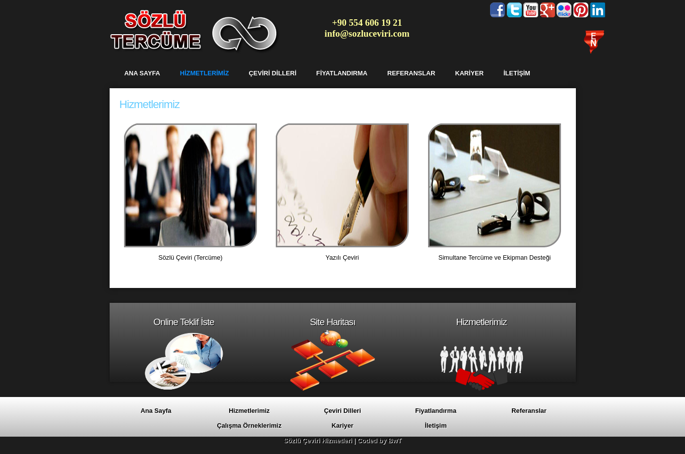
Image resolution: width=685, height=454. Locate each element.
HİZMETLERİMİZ (204, 72)
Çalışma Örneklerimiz (249, 425)
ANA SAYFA (142, 72)
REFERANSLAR (411, 72)
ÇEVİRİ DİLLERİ (273, 72)
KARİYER (469, 72)
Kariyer (342, 425)
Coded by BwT (379, 440)
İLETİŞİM (516, 72)
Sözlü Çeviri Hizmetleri (318, 440)
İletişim (435, 425)
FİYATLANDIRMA (342, 72)
